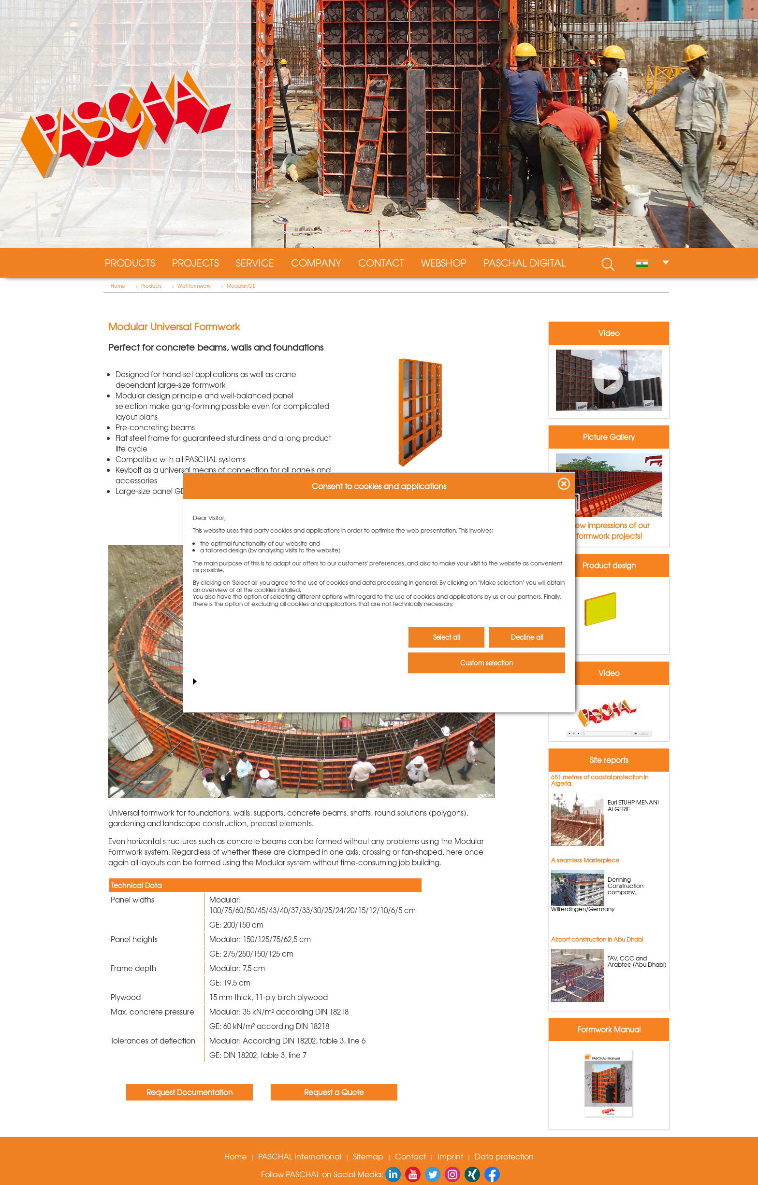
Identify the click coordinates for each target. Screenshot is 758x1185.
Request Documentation (189, 1092)
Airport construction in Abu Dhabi (597, 939)
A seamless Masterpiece (585, 860)
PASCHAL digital (524, 262)
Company (316, 262)
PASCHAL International (299, 1156)
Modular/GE (241, 285)
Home (118, 285)
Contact (381, 262)
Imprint (450, 1156)
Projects (195, 262)
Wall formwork (194, 285)
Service (255, 262)
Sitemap (368, 1156)
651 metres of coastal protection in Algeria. (599, 780)
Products (130, 262)
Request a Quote (334, 1092)
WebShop (443, 262)
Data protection (504, 1156)
